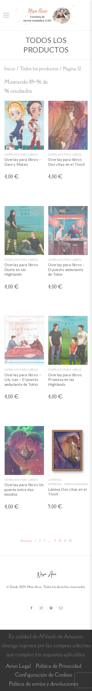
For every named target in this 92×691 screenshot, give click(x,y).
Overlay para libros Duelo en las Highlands (21, 269)
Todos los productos (39, 68)
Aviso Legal (18, 666)
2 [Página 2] (40, 541)
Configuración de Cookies (43, 674)
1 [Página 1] (35, 541)
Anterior (26, 541)
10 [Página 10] (60, 541)
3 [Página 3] (44, 541)
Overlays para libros (21, 154)
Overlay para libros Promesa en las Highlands (65, 380)
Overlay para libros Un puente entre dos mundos (24, 489)
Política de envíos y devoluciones (43, 684)
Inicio (9, 68)
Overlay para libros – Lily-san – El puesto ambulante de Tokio (22, 380)
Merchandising (76, 484)
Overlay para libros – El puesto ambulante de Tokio (66, 269)
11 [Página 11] (65, 541)
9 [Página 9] (55, 541)
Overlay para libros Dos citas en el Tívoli (66, 162)
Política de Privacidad (58, 666)
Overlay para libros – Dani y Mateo (22, 162)
